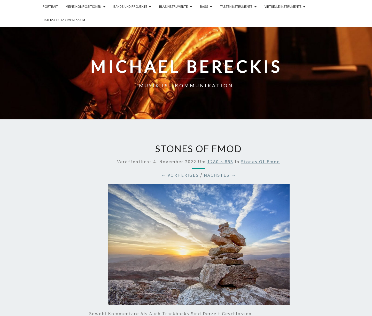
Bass (204, 6)
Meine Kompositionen (83, 6)
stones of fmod (260, 162)
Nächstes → (220, 175)
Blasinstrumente (173, 6)
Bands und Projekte (130, 6)
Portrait (50, 6)
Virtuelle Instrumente (283, 6)
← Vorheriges (180, 175)
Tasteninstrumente (236, 6)
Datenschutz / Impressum (64, 20)
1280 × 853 (220, 162)
